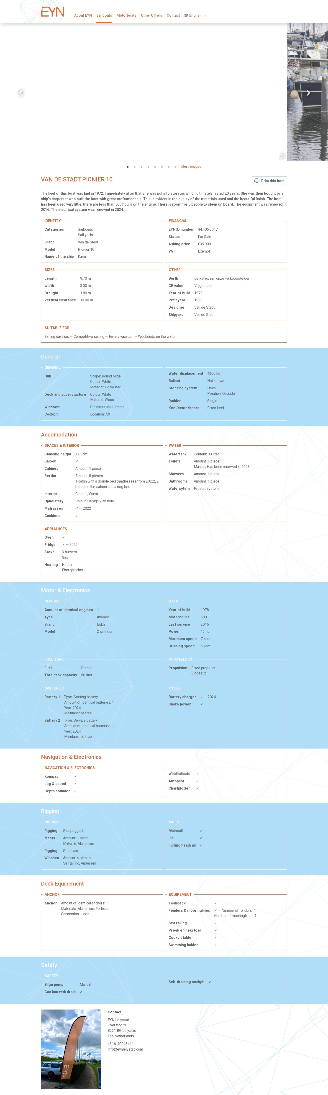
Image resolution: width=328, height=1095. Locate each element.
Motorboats (126, 15)
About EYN (83, 15)
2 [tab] (134, 167)
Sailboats (104, 15)
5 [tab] (155, 167)
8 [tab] (175, 167)
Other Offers (151, 15)
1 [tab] (128, 167)
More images (191, 166)
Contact (173, 15)
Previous (20, 93)
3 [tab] (141, 167)
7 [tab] (169, 167)
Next (307, 93)
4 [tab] (148, 167)
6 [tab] (162, 167)
